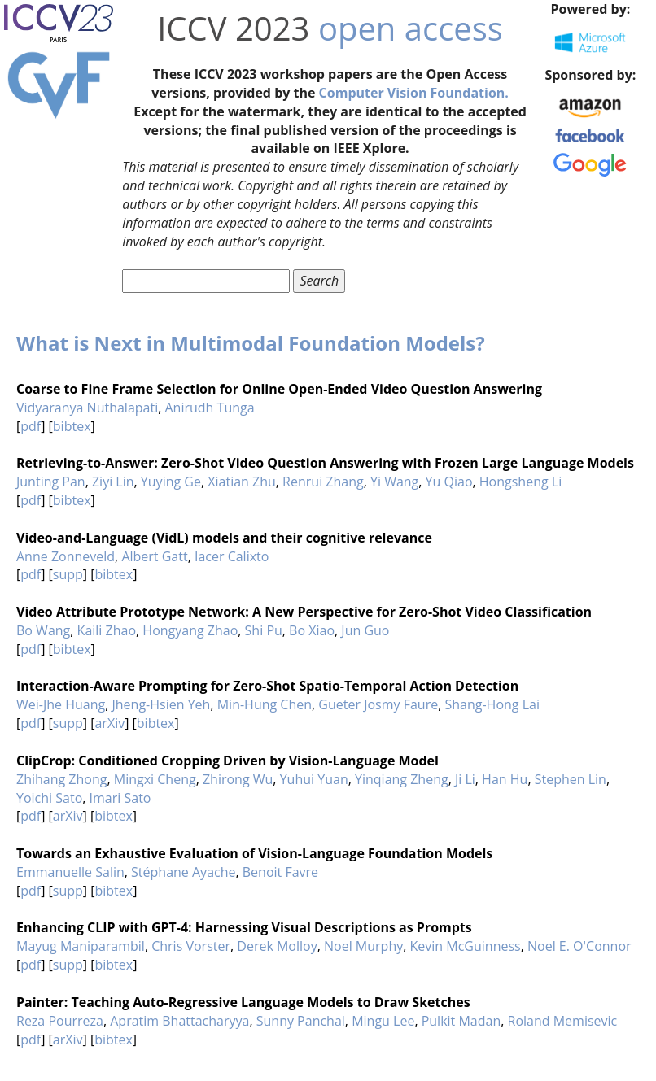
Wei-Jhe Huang (60, 704)
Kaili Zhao (106, 630)
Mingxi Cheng (155, 779)
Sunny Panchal (300, 1021)
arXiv (109, 723)
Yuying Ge (171, 481)
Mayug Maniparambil (80, 946)
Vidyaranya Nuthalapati (87, 407)
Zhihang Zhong (61, 779)
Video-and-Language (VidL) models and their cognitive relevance (224, 538)
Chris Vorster (190, 946)
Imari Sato (120, 798)
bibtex (72, 426)
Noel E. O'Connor (579, 946)
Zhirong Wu (238, 779)
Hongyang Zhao (190, 630)
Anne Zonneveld (65, 556)
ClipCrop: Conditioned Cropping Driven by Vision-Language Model (227, 760)
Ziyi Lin (113, 481)
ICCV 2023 (233, 28)
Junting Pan (50, 481)
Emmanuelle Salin (70, 872)
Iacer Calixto (232, 556)
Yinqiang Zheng (401, 779)
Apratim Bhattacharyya (179, 1021)
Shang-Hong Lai (491, 704)
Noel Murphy (363, 946)
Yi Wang (394, 481)
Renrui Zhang (323, 481)
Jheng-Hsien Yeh (161, 704)
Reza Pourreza (59, 1021)
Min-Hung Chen (264, 704)
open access (410, 28)
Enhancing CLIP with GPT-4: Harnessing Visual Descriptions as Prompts (244, 927)
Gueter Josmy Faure (378, 704)
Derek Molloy (277, 946)
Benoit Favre (280, 872)
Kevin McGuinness (465, 946)
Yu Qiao (449, 481)
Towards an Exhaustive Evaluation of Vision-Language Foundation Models (254, 853)
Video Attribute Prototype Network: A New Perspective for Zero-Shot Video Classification (304, 612)
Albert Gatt (154, 556)
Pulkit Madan (461, 1021)
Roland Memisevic (563, 1021)
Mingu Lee (383, 1021)
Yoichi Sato (49, 798)
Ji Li (465, 779)
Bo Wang (43, 630)
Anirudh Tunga (210, 407)
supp (68, 574)
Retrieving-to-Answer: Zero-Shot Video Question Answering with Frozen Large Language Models (325, 463)
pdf (30, 426)
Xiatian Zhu (242, 481)
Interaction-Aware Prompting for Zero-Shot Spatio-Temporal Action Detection (267, 686)
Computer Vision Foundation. (414, 93)
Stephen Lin (570, 779)
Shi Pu (263, 630)
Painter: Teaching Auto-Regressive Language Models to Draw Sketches (243, 1002)
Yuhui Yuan (314, 779)
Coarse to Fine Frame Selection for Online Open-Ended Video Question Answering (279, 389)
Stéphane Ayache (183, 872)
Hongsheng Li (520, 481)
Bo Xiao (312, 630)
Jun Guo (365, 630)
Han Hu (504, 779)
